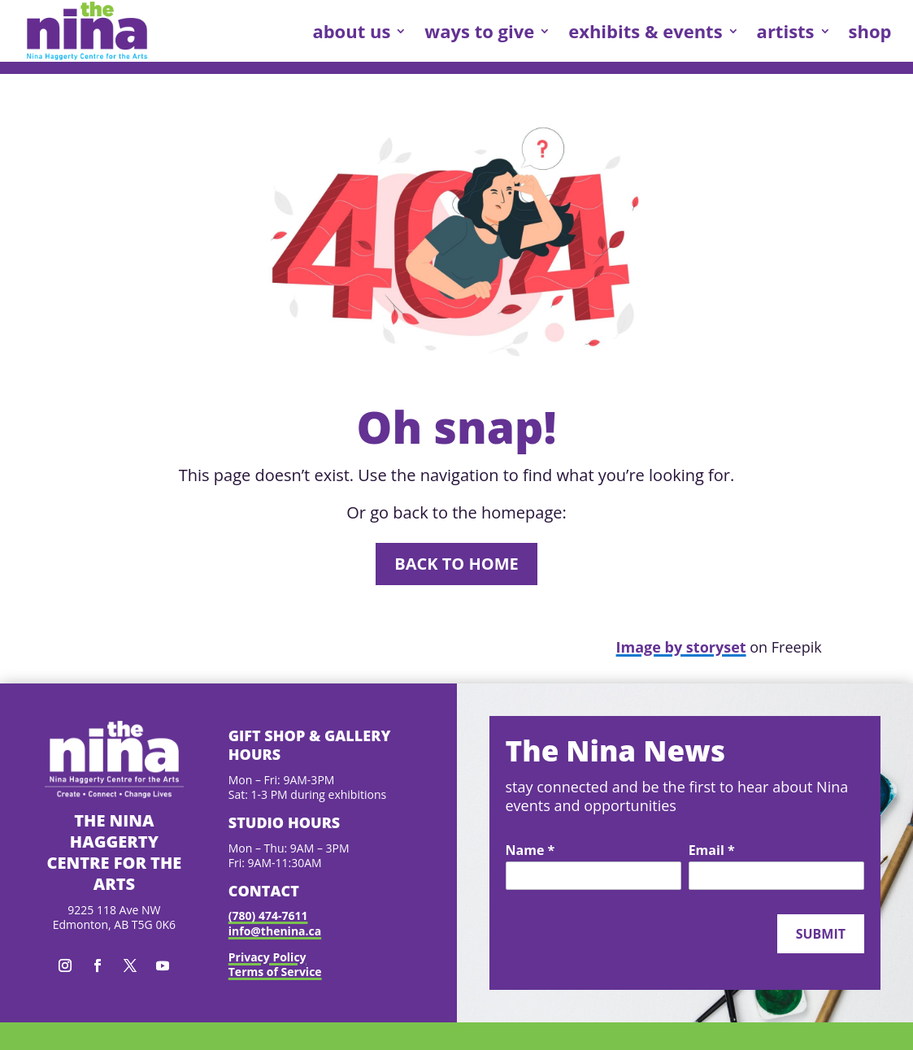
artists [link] (786, 31)
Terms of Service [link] (275, 971)
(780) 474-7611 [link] (268, 915)
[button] (65, 965)
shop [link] (870, 31)
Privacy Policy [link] (267, 957)
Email (712, 851)
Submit (821, 934)
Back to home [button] (456, 564)
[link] (87, 31)
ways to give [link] (479, 31)
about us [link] (351, 31)
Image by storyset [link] (681, 647)
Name (530, 851)
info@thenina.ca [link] (274, 931)
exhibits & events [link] (645, 31)
